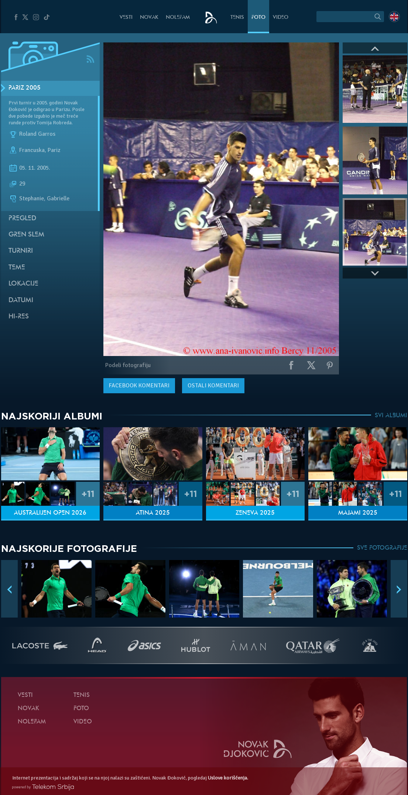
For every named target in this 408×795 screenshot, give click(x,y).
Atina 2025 (153, 513)
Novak (149, 17)
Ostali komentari (213, 385)
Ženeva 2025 (255, 513)
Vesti (126, 17)
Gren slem (26, 234)
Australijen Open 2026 (50, 513)
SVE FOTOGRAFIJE (382, 548)
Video (280, 17)
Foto (258, 17)
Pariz (54, 150)
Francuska (32, 150)
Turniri (20, 251)
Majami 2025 (357, 513)
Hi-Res (18, 316)
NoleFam (178, 17)
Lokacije (23, 283)
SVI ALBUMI (391, 416)
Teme (16, 267)
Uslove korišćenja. (228, 778)
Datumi (20, 300)
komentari (139, 385)
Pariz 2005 (24, 88)
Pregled (22, 218)
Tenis (237, 17)
